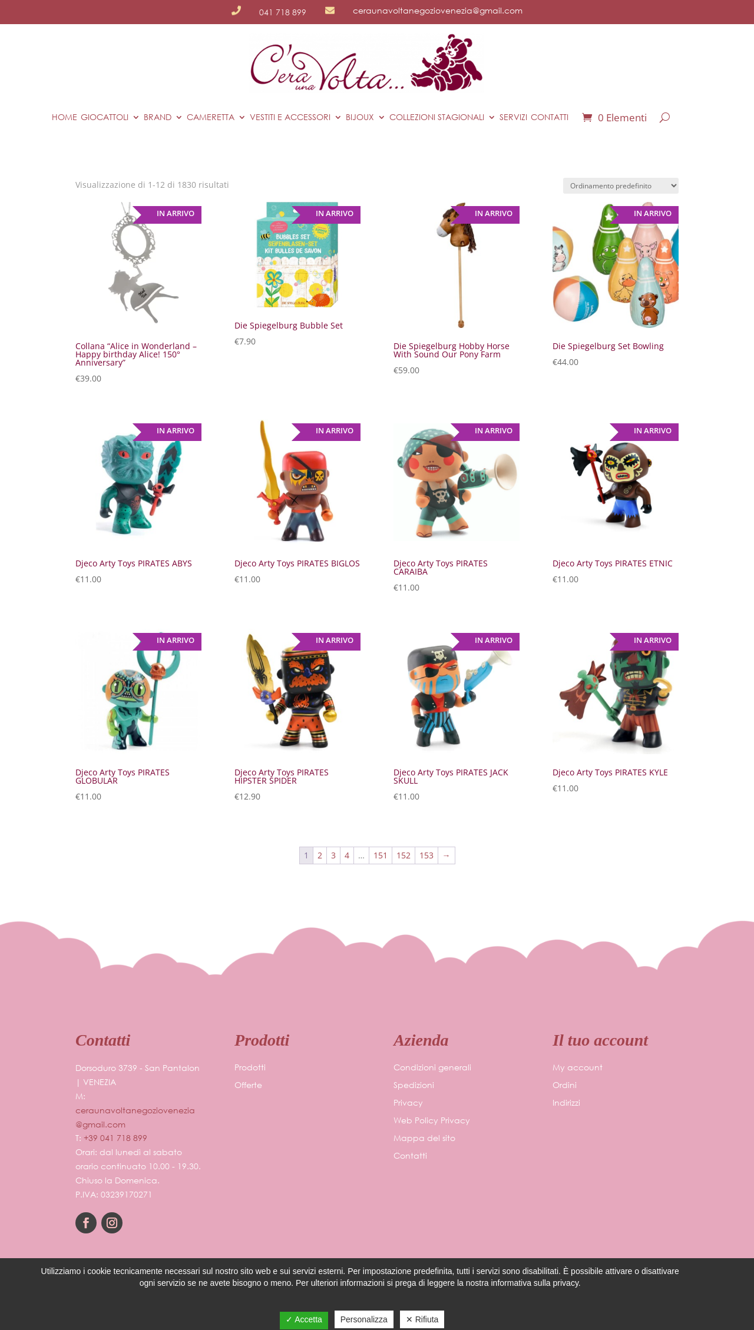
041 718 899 (282, 12)
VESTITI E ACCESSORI (290, 116)
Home (64, 116)
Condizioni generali (432, 1068)
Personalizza (364, 1319)
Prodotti (250, 1068)
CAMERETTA (210, 116)
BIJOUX (360, 116)
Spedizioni (413, 1085)
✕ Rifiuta (422, 1319)
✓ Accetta (304, 1319)
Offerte (248, 1085)
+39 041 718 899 (115, 1137)
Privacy (408, 1103)
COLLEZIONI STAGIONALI (436, 116)
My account (578, 1068)
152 (403, 855)
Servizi (513, 116)
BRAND (157, 116)
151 (380, 855)
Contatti (549, 116)
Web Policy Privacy (431, 1121)
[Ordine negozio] (621, 186)
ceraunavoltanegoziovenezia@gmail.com (437, 10)
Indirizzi (566, 1103)
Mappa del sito (424, 1138)
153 (426, 855)
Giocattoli (104, 116)
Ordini (565, 1085)
